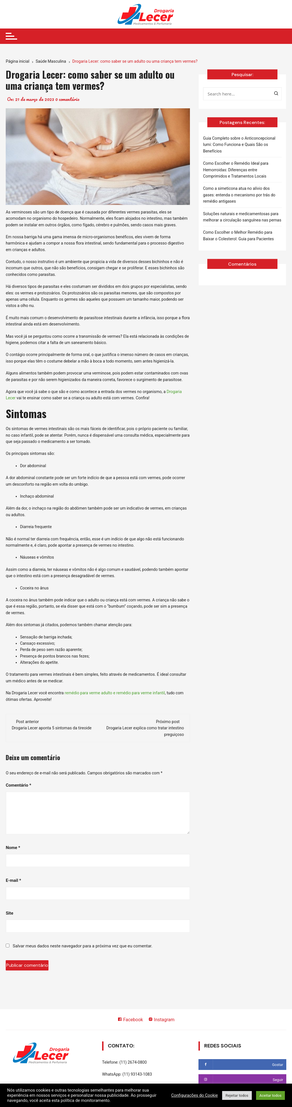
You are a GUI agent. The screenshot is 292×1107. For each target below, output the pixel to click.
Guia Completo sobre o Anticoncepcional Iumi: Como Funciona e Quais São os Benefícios (239, 144)
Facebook (130, 1019)
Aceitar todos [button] (270, 1095)
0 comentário (67, 99)
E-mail (13, 880)
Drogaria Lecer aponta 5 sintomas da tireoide (52, 728)
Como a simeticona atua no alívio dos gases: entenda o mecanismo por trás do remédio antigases (239, 195)
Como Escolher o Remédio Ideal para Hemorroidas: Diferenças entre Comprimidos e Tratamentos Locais (235, 169)
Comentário (18, 785)
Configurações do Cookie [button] (194, 1095)
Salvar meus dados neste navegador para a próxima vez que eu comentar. (83, 946)
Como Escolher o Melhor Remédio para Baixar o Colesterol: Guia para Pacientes (238, 235)
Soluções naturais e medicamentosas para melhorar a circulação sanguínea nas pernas (242, 216)
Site (9, 913)
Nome (13, 847)
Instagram (161, 1019)
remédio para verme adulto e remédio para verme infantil (115, 693)
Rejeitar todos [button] (237, 1095)
